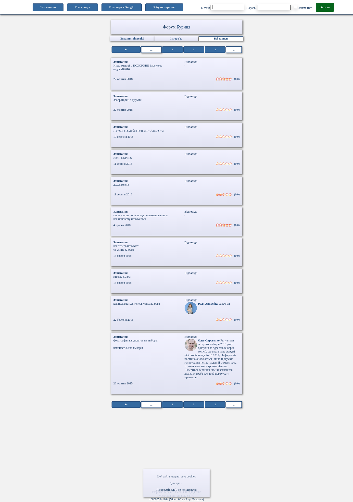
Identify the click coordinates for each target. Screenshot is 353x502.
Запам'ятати (303, 8)
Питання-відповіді (132, 38)
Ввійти (324, 7)
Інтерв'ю (176, 38)
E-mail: (222, 7)
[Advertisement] (176, 450)
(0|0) (237, 79)
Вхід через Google (121, 7)
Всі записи (221, 38)
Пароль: (268, 7)
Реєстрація (82, 7)
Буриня (183, 27)
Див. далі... (176, 483)
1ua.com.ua (48, 7)
